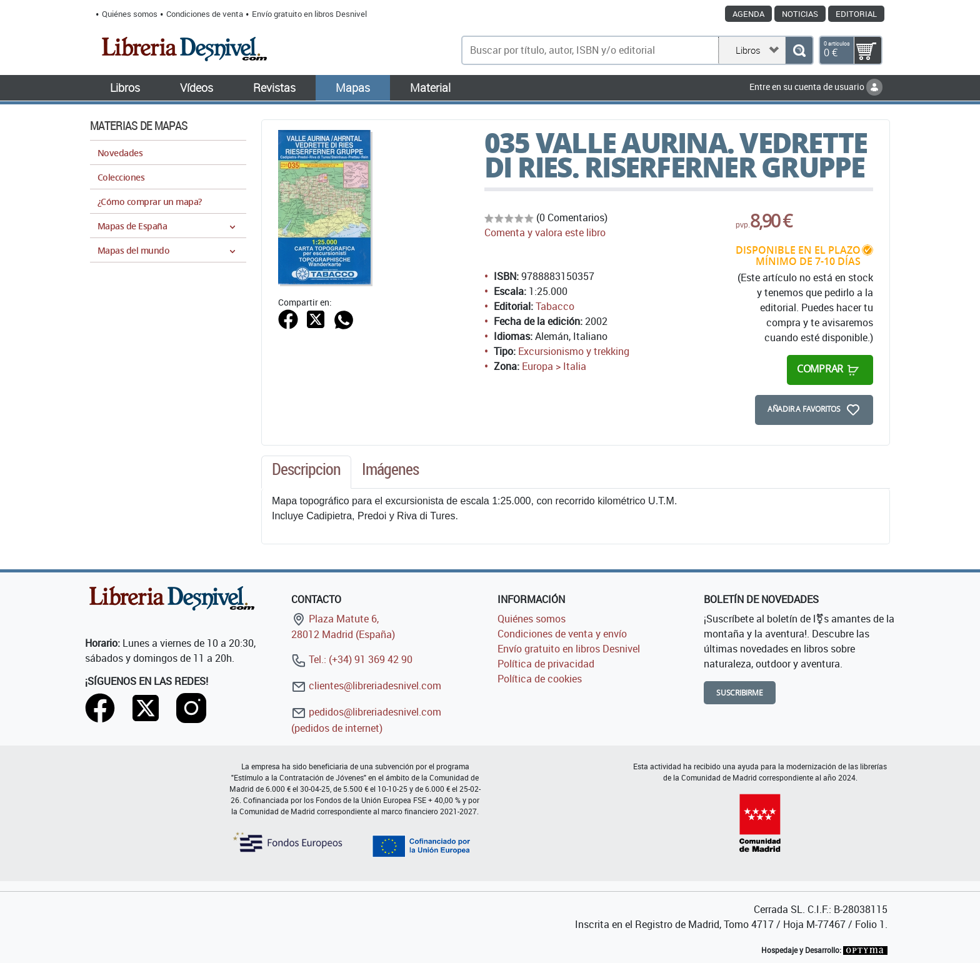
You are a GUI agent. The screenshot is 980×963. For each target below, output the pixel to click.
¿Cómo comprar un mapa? (150, 201)
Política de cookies (540, 679)
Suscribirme (739, 692)
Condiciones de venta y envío (562, 634)
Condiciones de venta (204, 13)
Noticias (800, 13)
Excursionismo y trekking (573, 351)
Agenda (748, 13)
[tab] (306, 472)
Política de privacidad (546, 664)
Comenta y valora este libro (545, 232)
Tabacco (555, 306)
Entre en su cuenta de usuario (815, 86)
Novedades (120, 153)
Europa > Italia (554, 366)
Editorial (856, 13)
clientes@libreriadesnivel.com (366, 685)
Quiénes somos (130, 13)
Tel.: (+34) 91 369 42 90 (351, 659)
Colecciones (121, 177)
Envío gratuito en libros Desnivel (309, 13)
